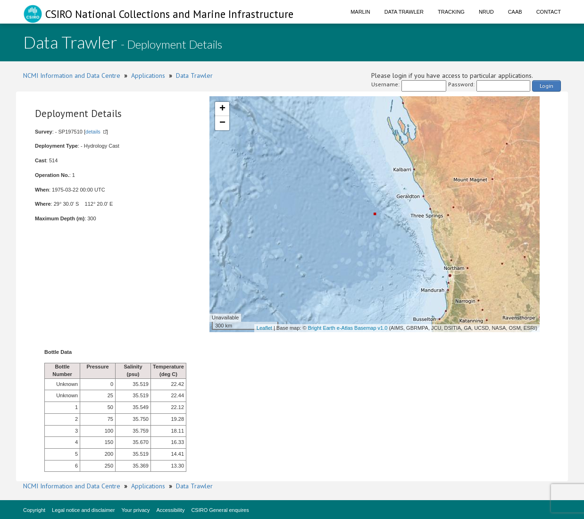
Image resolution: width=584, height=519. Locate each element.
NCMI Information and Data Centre (71, 75)
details (92, 131)
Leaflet (264, 328)
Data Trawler (404, 12)
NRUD (486, 12)
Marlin (360, 12)
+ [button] (222, 109)
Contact (548, 12)
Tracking (451, 12)
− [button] (222, 123)
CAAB (515, 12)
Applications (148, 75)
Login (546, 85)
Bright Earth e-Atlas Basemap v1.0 (348, 328)
